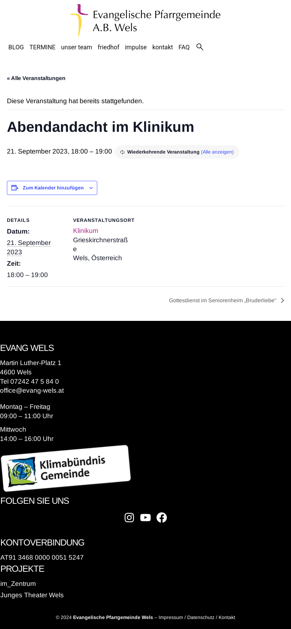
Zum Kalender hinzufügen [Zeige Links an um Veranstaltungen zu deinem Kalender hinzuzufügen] (53, 187)
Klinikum (85, 230)
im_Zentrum (18, 583)
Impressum (171, 617)
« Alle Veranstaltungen (36, 78)
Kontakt (227, 617)
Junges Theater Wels (32, 595)
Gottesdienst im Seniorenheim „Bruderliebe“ (223, 300)
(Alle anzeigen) (217, 152)
